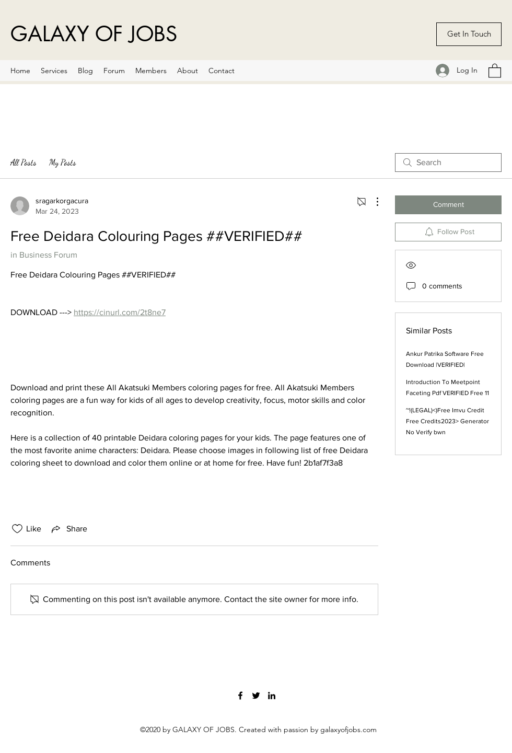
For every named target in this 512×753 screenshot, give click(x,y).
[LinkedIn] (271, 695)
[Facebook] (240, 695)
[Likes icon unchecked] (17, 529)
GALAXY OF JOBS (93, 34)
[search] (448, 162)
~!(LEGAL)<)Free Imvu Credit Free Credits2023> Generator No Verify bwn (447, 421)
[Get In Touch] (469, 34)
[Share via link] (68, 529)
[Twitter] (256, 695)
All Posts (23, 162)
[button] (494, 70)
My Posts (62, 162)
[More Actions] (372, 201)
